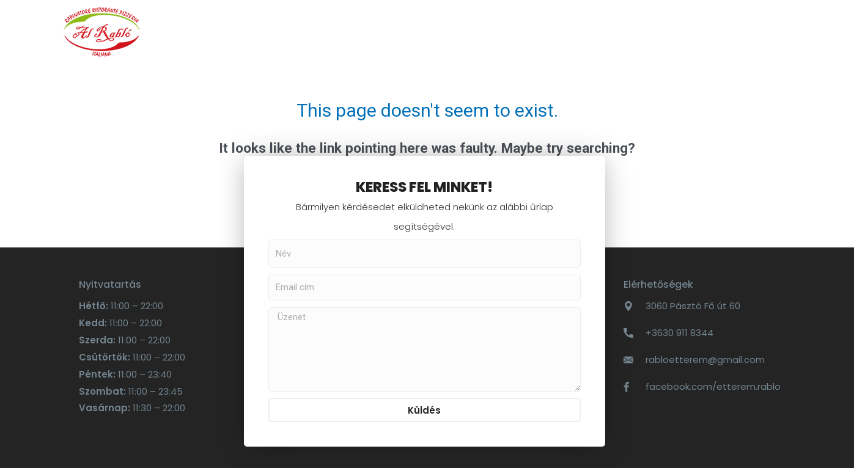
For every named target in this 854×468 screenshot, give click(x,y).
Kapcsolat (483, 31)
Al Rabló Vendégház (590, 31)
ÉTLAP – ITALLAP (284, 31)
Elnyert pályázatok (720, 31)
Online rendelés (388, 31)
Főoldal (198, 31)
